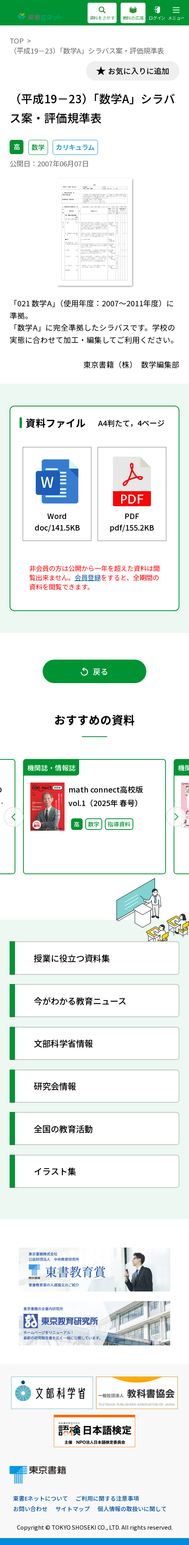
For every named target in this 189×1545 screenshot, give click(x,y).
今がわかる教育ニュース (80, 1000)
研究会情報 (55, 1086)
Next (175, 816)
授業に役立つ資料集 (72, 958)
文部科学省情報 (63, 1043)
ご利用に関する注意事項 (107, 1498)
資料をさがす (102, 14)
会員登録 (88, 577)
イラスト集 (55, 1171)
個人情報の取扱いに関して (132, 1509)
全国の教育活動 (63, 1128)
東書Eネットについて (40, 1498)
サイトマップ (72, 1509)
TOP (17, 40)
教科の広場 (133, 14)
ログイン (157, 14)
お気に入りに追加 (138, 70)
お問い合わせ (30, 1509)
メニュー (176, 14)
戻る (94, 671)
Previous (13, 816)
